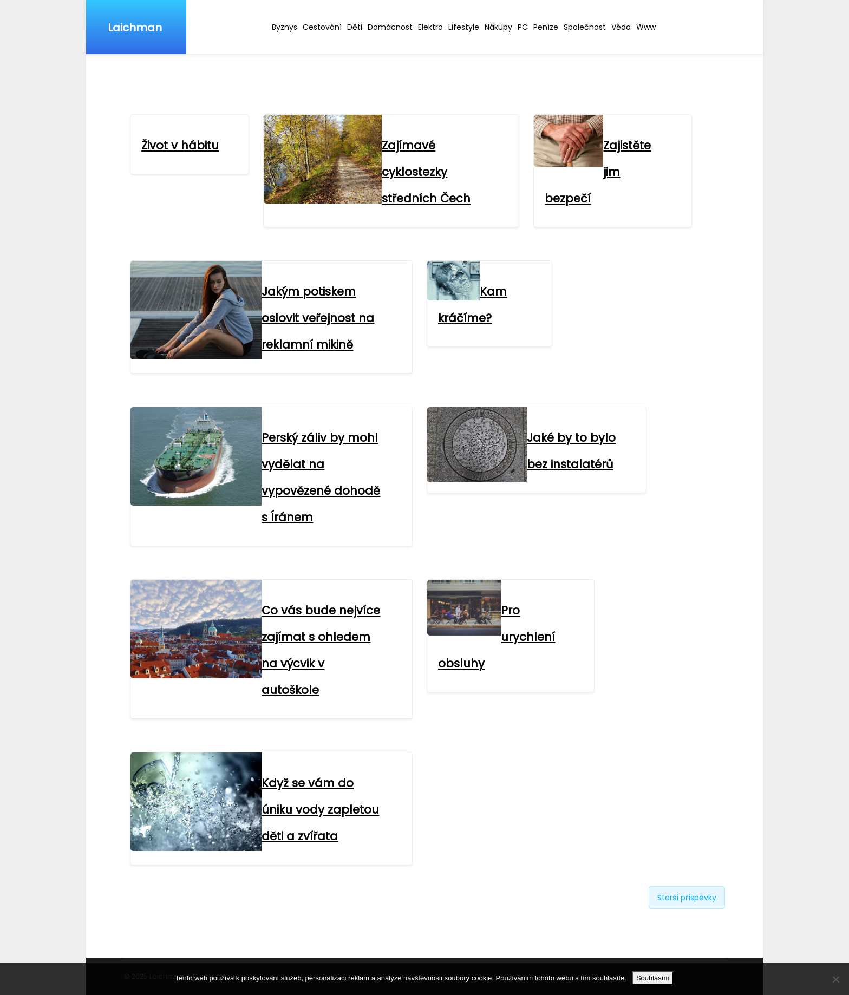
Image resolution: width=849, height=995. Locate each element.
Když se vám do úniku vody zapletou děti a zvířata (320, 809)
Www (646, 27)
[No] (835, 979)
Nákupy (498, 27)
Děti (354, 27)
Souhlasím (652, 978)
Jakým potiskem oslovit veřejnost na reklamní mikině (318, 318)
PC (523, 27)
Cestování (322, 27)
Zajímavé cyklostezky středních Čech (426, 172)
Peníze (545, 27)
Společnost (585, 27)
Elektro (430, 27)
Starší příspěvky (686, 897)
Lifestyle (463, 27)
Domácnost (390, 27)
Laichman (135, 27)
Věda (621, 27)
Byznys (284, 27)
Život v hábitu (180, 145)
